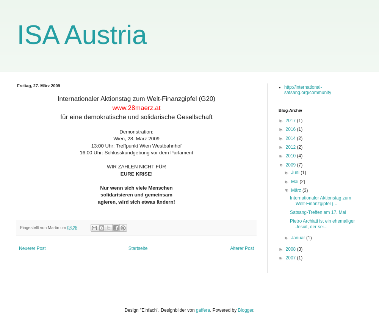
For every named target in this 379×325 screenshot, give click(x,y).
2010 (291, 156)
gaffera (203, 310)
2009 (291, 165)
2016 (291, 129)
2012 (291, 147)
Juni (296, 172)
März (296, 190)
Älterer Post (242, 248)
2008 (291, 249)
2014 (291, 138)
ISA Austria (82, 35)
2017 (291, 120)
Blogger (246, 310)
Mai (295, 181)
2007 (291, 258)
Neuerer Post (32, 248)
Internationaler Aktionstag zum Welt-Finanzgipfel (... (320, 200)
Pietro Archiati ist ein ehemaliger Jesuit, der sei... (322, 223)
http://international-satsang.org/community (307, 90)
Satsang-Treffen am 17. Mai (318, 212)
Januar (298, 237)
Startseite (138, 248)
